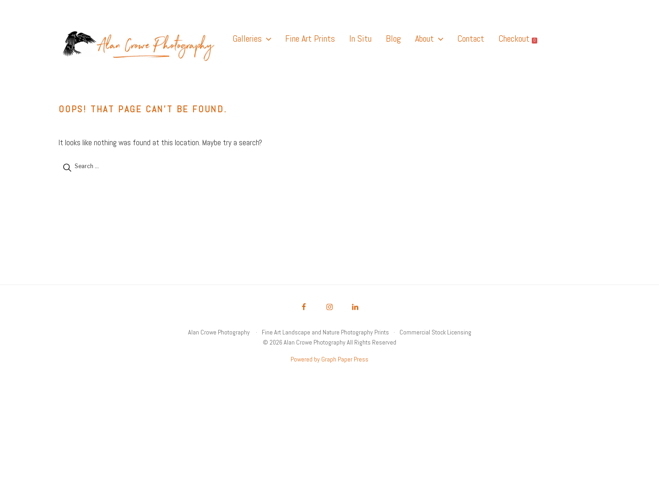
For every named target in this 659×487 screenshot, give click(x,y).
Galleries (251, 38)
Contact (470, 38)
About (429, 38)
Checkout (517, 38)
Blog (393, 38)
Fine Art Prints (310, 38)
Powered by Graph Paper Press (329, 359)
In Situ (360, 38)
